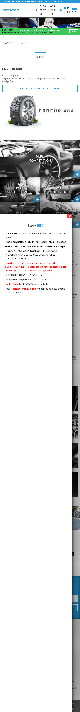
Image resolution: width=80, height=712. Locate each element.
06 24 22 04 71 (53, 10)
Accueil (8, 43)
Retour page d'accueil (40, 88)
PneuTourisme (20, 190)
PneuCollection (60, 190)
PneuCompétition (40, 158)
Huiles (72, 681)
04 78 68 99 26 (43, 10)
